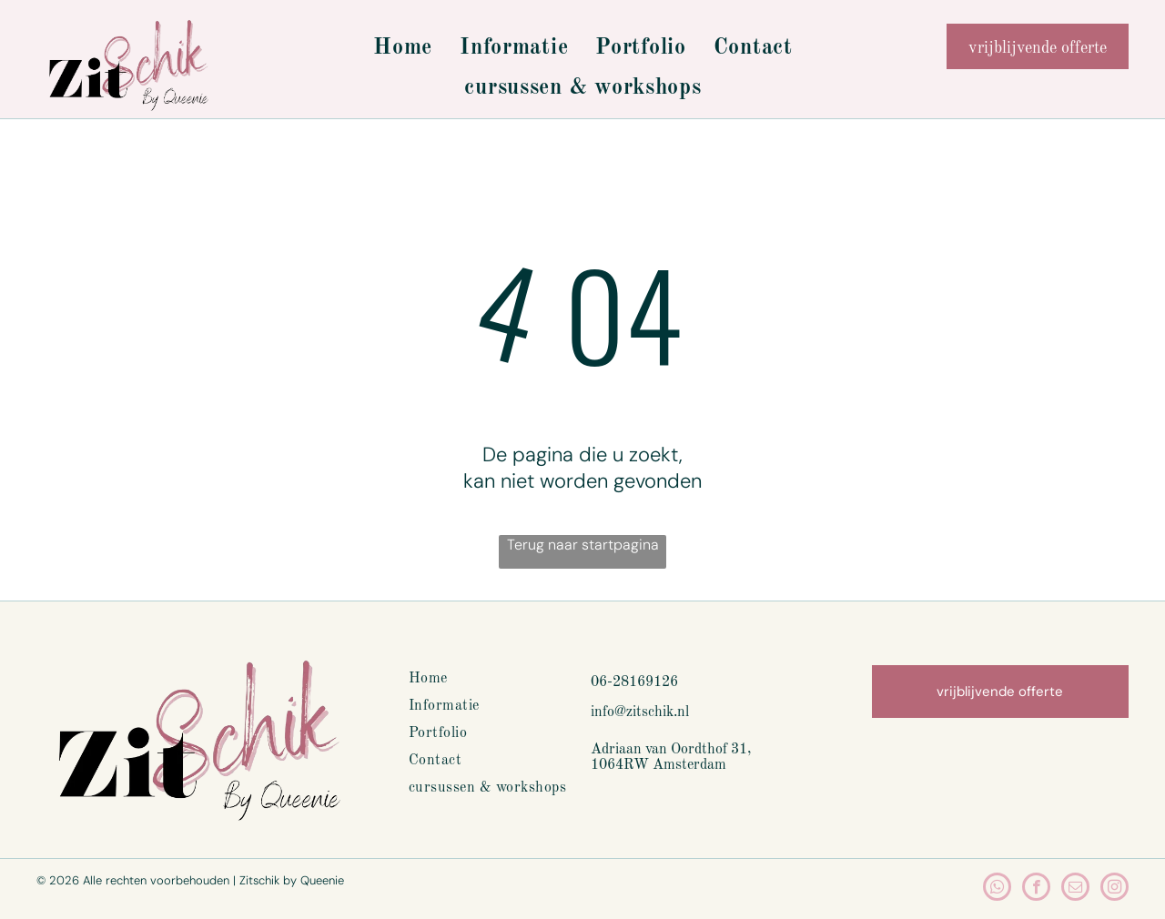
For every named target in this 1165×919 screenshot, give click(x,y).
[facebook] (1036, 889)
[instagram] (1114, 889)
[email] (1075, 889)
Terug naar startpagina (583, 544)
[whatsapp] (997, 889)
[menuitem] (403, 48)
